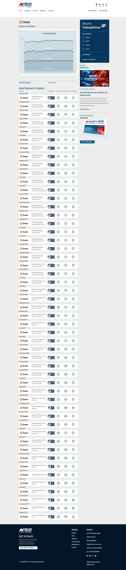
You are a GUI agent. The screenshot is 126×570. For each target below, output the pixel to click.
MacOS (85, 41)
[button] (76, 55)
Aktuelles (27, 11)
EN (100, 5)
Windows (86, 37)
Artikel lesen (85, 109)
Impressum (90, 564)
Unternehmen (86, 54)
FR (103, 5)
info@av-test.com (96, 544)
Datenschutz (95, 562)
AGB (88, 562)
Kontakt (51, 11)
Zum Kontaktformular (28, 548)
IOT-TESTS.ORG (92, 11)
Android (86, 45)
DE (96, 5)
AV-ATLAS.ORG (103, 11)
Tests (20, 11)
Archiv (85, 49)
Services (35, 11)
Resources (43, 11)
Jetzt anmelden (87, 142)
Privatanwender (86, 34)
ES (106, 5)
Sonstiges (92, 89)
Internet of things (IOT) (89, 59)
